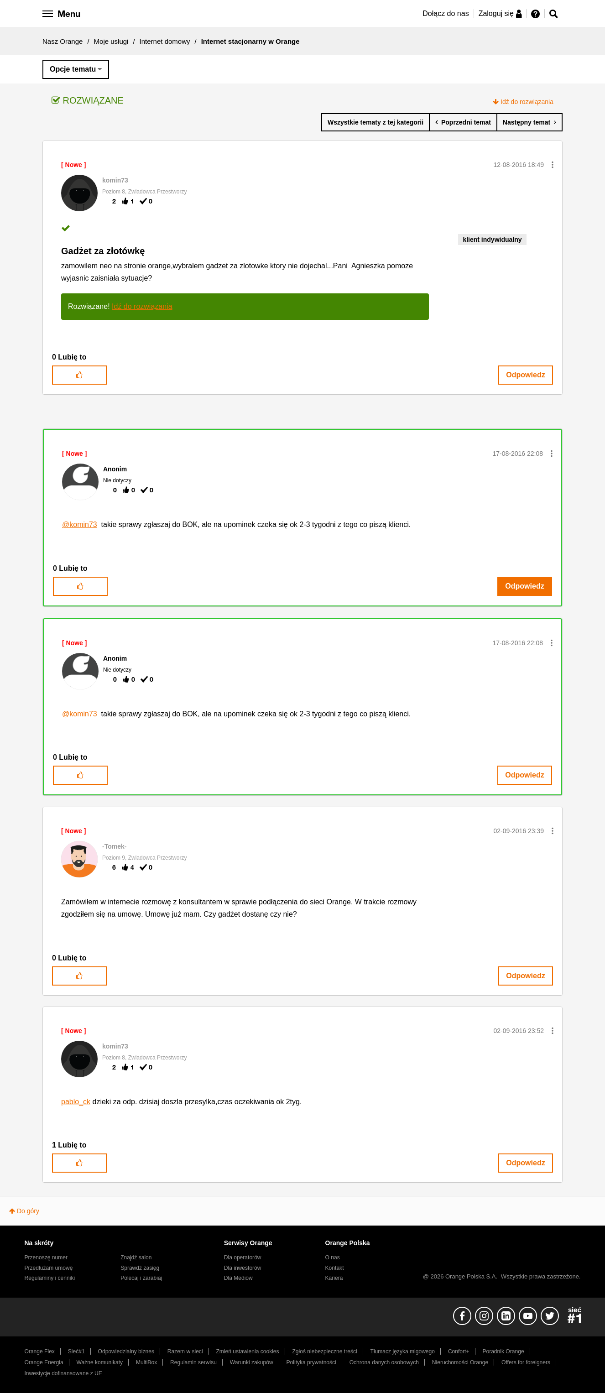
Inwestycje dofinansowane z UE (63, 1373)
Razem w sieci (185, 1351)
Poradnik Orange (503, 1351)
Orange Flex (40, 1351)
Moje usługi (111, 41)
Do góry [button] (28, 1211)
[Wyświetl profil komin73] (115, 180)
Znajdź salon (135, 1257)
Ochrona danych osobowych (384, 1362)
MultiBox (146, 1362)
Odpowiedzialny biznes (126, 1351)
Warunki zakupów (251, 1362)
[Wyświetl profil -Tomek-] (114, 846)
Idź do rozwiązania (527, 101)
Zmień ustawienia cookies (247, 1351)
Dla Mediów (238, 1278)
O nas (332, 1257)
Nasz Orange (62, 41)
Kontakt (334, 1268)
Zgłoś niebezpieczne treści (324, 1351)
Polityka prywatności (311, 1362)
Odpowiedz (525, 375)
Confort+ (458, 1351)
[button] (552, 164)
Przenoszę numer (46, 1257)
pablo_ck (75, 1102)
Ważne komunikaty (100, 1362)
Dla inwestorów (242, 1268)
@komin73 (79, 524)
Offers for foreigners (525, 1362)
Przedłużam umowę (49, 1268)
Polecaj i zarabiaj (141, 1278)
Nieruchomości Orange (460, 1362)
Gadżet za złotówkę (103, 251)
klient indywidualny (492, 239)
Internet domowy (165, 41)
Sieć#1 (76, 1351)
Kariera (334, 1278)
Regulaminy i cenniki (50, 1278)
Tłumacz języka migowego (402, 1351)
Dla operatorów (242, 1257)
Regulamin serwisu (193, 1362)
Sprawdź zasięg (139, 1268)
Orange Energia (44, 1362)
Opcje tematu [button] (73, 69)
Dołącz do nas (445, 13)
